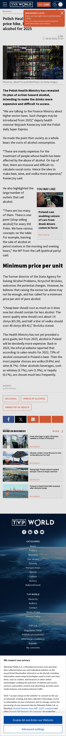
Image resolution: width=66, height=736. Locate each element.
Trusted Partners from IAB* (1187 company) (33, 708)
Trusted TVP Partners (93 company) (25, 711)
